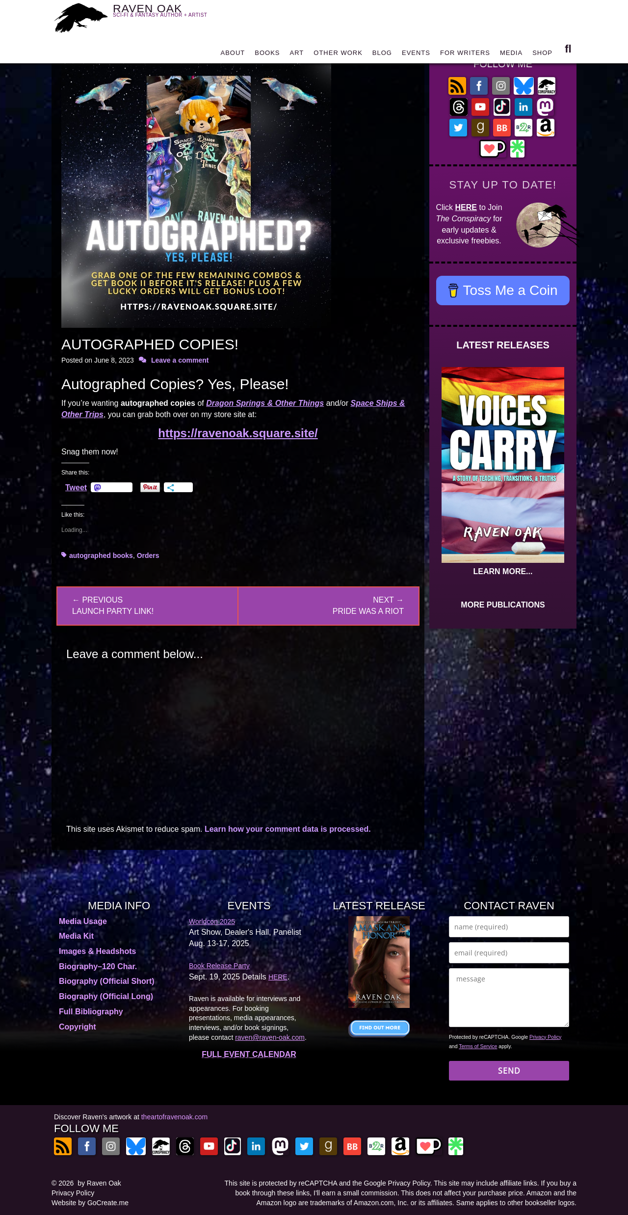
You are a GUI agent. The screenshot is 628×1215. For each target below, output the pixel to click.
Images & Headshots (97, 951)
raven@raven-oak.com (270, 1037)
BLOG (382, 55)
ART (297, 55)
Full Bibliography (91, 1011)
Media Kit (76, 936)
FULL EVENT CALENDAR (249, 1054)
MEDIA (511, 55)
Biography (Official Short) (107, 981)
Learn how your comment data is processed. (288, 829)
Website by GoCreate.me (90, 1203)
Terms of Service (478, 1046)
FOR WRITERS (465, 55)
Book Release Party (219, 966)
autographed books (101, 555)
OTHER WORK (338, 55)
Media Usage (83, 921)
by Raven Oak (99, 1183)
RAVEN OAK (174, 15)
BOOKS (267, 55)
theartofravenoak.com (174, 1117)
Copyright (77, 1027)
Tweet (76, 487)
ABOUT (232, 55)
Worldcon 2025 (212, 921)
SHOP (542, 55)
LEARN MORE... (503, 571)
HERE (466, 207)
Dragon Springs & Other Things (265, 403)
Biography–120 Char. (98, 966)
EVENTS (416, 55)
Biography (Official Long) (106, 996)
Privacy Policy (545, 1037)
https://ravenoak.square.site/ (237, 433)
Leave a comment (180, 360)
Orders (148, 555)
